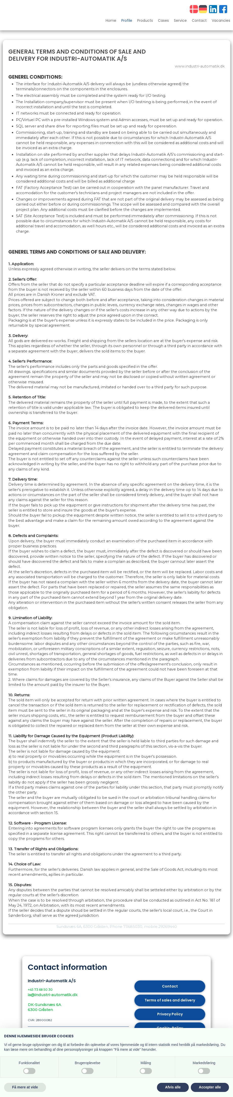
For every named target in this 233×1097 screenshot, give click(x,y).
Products (145, 21)
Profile (126, 21)
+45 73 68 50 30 (40, 990)
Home (111, 21)
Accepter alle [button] (210, 1087)
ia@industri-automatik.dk (53, 994)
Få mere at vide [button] (25, 1087)
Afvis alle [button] (172, 1087)
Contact (199, 21)
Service (180, 21)
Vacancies (221, 21)
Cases (163, 21)
